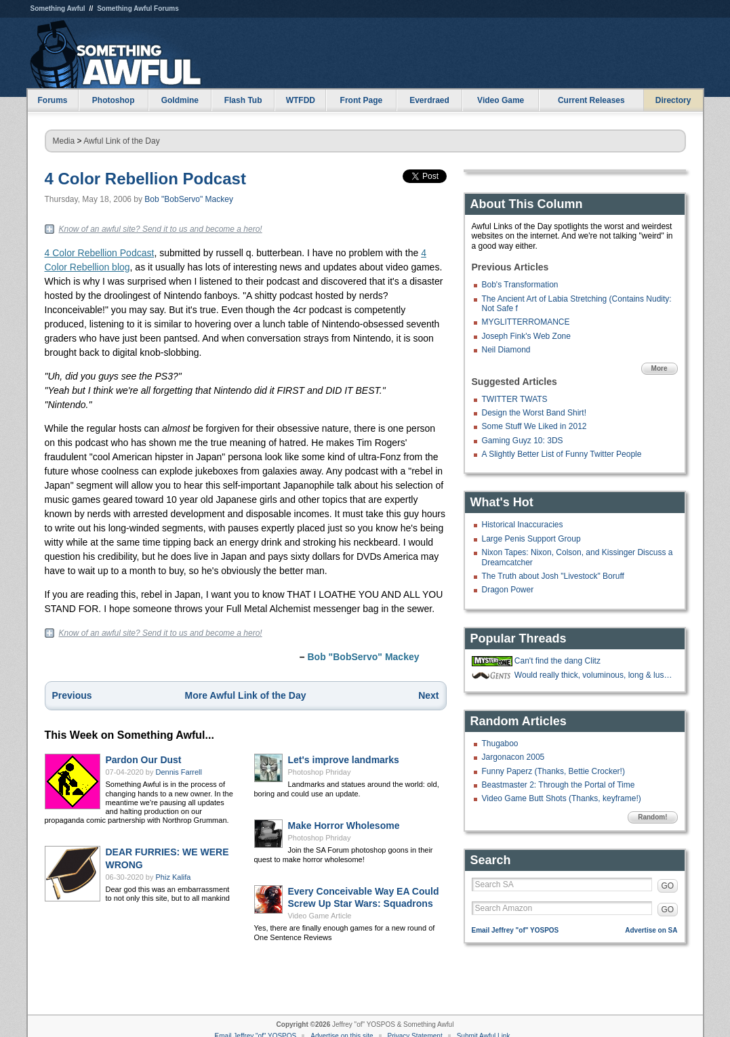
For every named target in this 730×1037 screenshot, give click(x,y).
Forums (52, 100)
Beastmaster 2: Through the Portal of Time (558, 785)
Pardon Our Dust (144, 759)
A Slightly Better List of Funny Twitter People (562, 454)
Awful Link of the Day (121, 141)
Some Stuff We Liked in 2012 (534, 426)
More (659, 368)
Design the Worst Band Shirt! (534, 413)
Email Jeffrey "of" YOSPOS (515, 930)
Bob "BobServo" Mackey (188, 199)
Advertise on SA (651, 930)
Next (428, 695)
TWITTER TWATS (515, 399)
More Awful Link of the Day (245, 695)
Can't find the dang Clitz (557, 661)
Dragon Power (508, 589)
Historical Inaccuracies (522, 524)
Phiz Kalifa (173, 877)
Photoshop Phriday (319, 772)
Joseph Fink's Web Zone (526, 336)
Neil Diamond (506, 349)
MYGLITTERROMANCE (526, 322)
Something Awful (58, 8)
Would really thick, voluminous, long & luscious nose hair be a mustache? (594, 675)
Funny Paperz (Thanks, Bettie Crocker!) (553, 771)
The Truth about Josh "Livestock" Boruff (553, 576)
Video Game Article (320, 916)
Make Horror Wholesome (344, 825)
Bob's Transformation (520, 284)
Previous (72, 695)
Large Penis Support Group (531, 539)
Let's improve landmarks (343, 759)
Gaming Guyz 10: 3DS (522, 440)
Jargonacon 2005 (513, 757)
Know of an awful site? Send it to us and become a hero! (160, 229)
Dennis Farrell (179, 772)
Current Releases (591, 100)
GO (668, 886)
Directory (673, 100)
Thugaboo (500, 743)
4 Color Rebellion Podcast (145, 178)
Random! (652, 817)
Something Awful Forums (138, 8)
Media (64, 141)
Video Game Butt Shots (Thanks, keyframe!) (561, 798)
